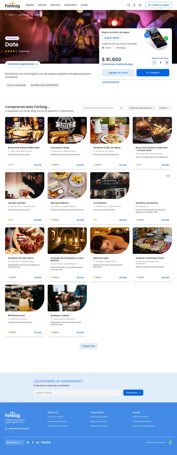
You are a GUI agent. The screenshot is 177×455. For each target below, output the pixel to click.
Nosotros (55, 4)
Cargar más (88, 346)
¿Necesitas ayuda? (17, 429)
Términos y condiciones (155, 442)
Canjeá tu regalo (158, 5)
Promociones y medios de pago (117, 64)
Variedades (24, 15)
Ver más (37, 165)
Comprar (153, 72)
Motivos (42, 4)
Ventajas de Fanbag (99, 426)
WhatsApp (119, 47)
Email (106, 47)
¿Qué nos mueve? (56, 416)
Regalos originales (98, 421)
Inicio (9, 15)
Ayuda (84, 4)
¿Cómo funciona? (110, 82)
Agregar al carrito (118, 72)
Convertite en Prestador (58, 426)
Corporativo (70, 4)
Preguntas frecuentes (142, 421)
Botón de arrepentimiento (144, 426)
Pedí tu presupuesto (99, 416)
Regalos (30, 4)
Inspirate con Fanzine (57, 421)
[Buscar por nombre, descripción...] (103, 108)
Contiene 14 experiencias (23, 64)
